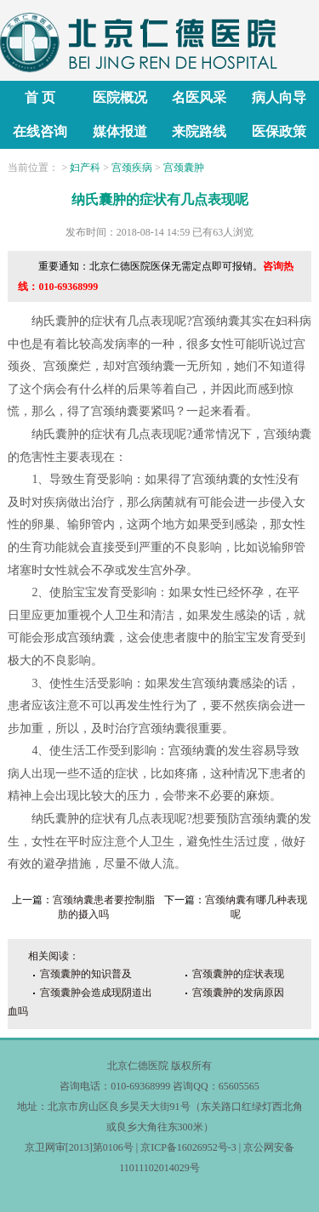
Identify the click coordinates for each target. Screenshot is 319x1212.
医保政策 (279, 131)
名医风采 (199, 97)
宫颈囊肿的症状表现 (238, 974)
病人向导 (279, 97)
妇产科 (85, 168)
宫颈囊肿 (183, 168)
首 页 (40, 97)
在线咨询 (40, 131)
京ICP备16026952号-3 (188, 1147)
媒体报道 (120, 131)
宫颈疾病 (131, 168)
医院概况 (120, 97)
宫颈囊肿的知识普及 (86, 974)
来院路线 (199, 131)
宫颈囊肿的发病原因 (238, 993)
